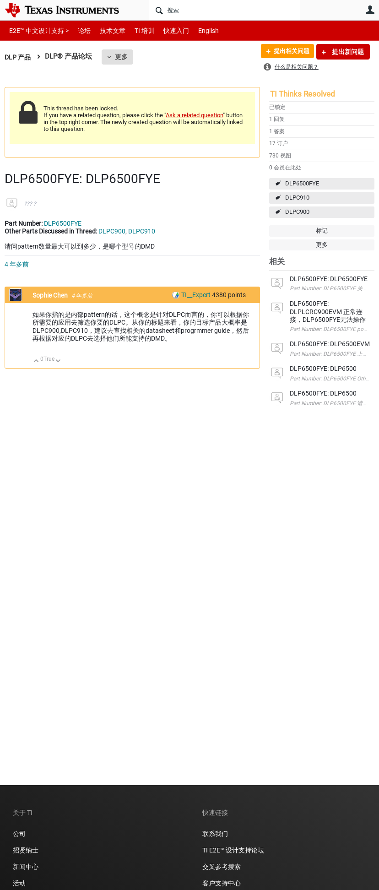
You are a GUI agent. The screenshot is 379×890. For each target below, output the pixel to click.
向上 (36, 361)
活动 (19, 883)
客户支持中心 (221, 883)
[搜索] (224, 10)
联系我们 (215, 833)
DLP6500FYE (302, 183)
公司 (19, 833)
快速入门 (167, 30)
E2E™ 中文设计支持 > (36, 30)
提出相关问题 (289, 51)
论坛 (79, 30)
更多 (123, 56)
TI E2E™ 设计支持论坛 (233, 850)
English (197, 30)
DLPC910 (297, 197)
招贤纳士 (25, 850)
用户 (369, 9)
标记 (322, 230)
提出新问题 (347, 51)
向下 (58, 361)
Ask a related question (194, 115)
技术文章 (106, 30)
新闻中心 (25, 866)
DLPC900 (297, 211)
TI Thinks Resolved (302, 93)
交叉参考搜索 (221, 866)
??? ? (30, 204)
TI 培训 (136, 30)
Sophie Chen (50, 295)
